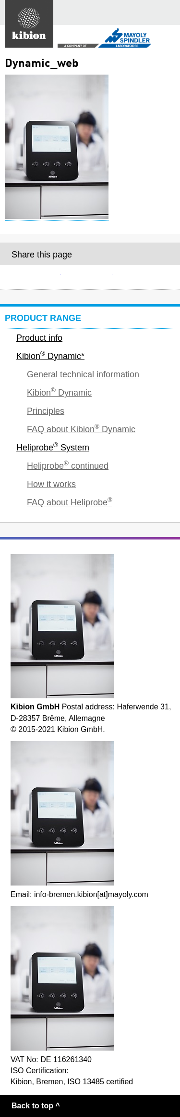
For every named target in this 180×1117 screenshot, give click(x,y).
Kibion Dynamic (59, 392)
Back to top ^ (36, 1106)
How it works (51, 484)
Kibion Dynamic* (50, 355)
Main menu (167, 12)
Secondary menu (165, 39)
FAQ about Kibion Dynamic (81, 428)
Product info (39, 338)
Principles (45, 411)
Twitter (142, 277)
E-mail (38, 277)
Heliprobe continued (67, 465)
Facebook (90, 277)
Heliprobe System (52, 446)
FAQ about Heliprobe (69, 501)
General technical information (83, 374)
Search (143, 13)
